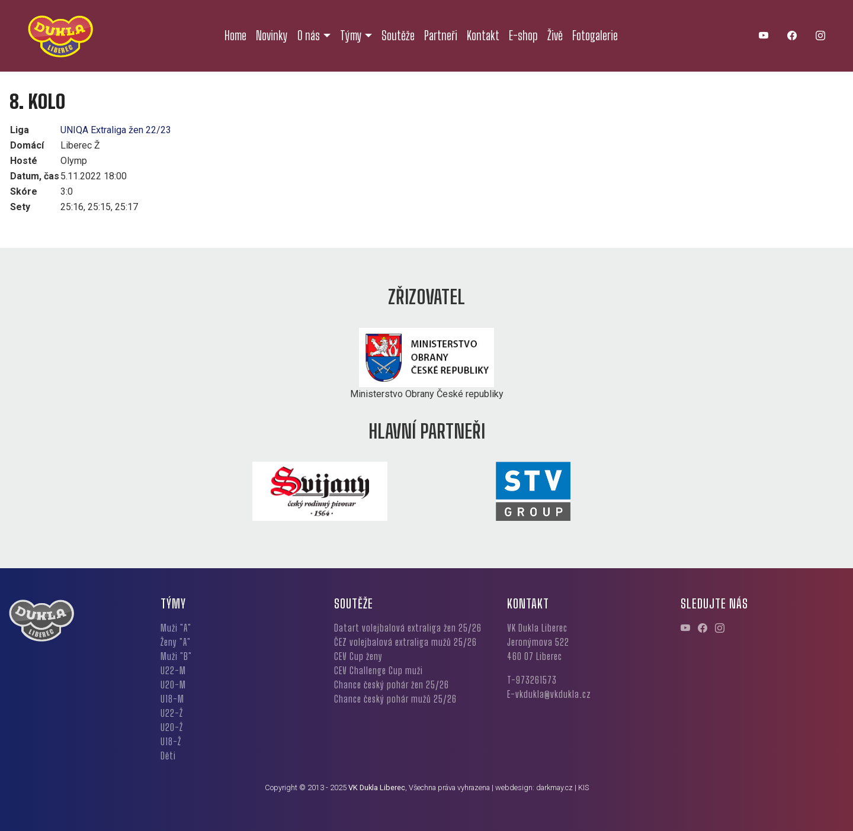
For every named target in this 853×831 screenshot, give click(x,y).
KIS (583, 787)
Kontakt (483, 35)
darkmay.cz (554, 787)
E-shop (523, 35)
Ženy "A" (176, 642)
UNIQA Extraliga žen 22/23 (115, 130)
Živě (555, 35)
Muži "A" (176, 627)
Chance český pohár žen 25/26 (391, 684)
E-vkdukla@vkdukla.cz (549, 694)
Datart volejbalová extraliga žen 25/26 (408, 627)
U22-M (173, 670)
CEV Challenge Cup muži (378, 670)
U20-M (173, 684)
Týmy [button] (351, 35)
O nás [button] (308, 35)
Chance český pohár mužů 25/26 (395, 698)
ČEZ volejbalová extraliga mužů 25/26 (405, 642)
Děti (168, 755)
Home (235, 35)
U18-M (172, 698)
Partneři (440, 35)
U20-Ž (172, 727)
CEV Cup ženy (358, 656)
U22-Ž (172, 713)
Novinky (272, 35)
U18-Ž (171, 741)
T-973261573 (532, 679)
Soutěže (398, 35)
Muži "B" (176, 656)
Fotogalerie (595, 35)
